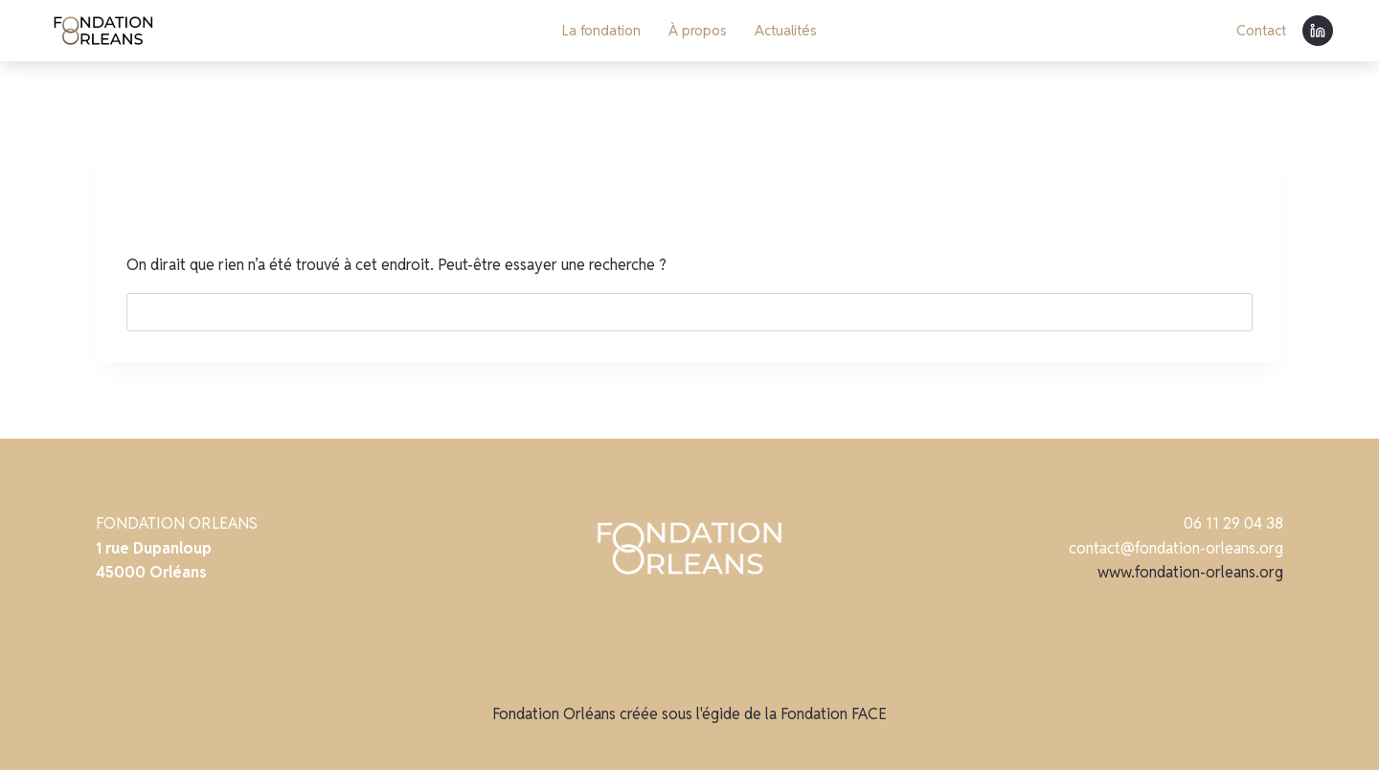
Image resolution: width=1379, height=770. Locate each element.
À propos (697, 30)
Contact (1261, 30)
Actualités (786, 30)
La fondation (601, 30)
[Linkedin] (1317, 30)
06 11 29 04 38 (1233, 523)
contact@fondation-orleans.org (1176, 548)
